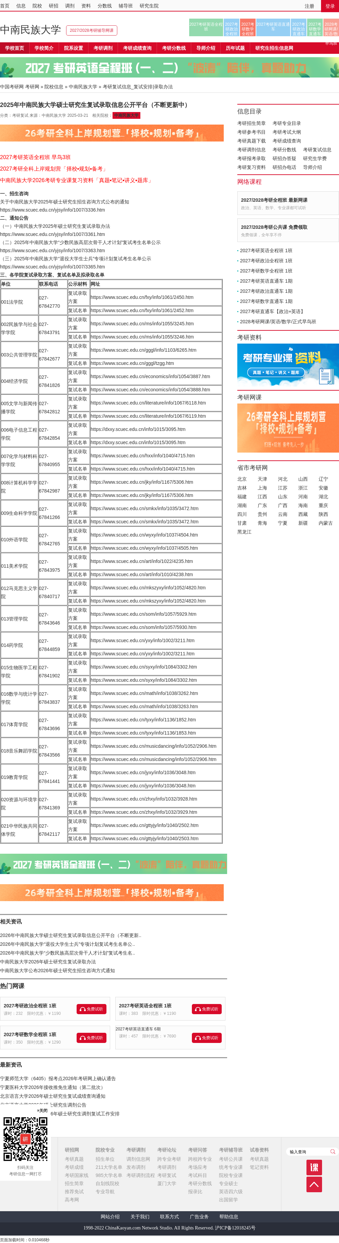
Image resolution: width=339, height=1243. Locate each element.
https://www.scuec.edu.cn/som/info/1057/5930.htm (143, 627)
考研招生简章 (251, 123)
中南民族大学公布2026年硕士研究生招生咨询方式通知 (57, 970)
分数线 (105, 5)
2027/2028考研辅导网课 (92, 30)
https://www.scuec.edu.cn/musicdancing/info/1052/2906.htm (153, 746)
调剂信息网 (138, 1159)
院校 (37, 5)
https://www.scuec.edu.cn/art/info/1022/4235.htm (142, 561)
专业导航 (105, 1191)
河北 (282, 479)
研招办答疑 (284, 158)
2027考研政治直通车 (298, 29)
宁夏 (282, 523)
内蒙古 (326, 523)
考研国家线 (76, 1175)
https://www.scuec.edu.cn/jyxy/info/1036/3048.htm (143, 772)
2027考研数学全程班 (248, 29)
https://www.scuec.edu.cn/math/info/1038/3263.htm (144, 706)
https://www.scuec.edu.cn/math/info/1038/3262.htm (144, 693)
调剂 (70, 5)
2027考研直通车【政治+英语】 (272, 311)
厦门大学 (166, 1183)
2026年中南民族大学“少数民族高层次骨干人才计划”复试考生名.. (67, 953)
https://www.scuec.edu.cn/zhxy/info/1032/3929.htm (144, 812)
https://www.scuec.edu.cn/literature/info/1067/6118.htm (148, 403)
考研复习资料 (251, 167)
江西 (262, 496)
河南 (303, 496)
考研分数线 (284, 149)
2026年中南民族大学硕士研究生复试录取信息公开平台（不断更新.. (70, 935)
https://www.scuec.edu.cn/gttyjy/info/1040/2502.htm (144, 825)
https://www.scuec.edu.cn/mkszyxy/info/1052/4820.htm (148, 587)
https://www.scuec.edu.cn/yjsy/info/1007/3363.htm (52, 250)
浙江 (303, 487)
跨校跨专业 (200, 1159)
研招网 (72, 1150)
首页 (4, 5)
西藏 (303, 514)
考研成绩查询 (287, 141)
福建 (242, 496)
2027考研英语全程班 (206, 26)
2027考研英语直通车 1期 (266, 281)
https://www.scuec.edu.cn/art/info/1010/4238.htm (142, 574)
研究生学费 (315, 158)
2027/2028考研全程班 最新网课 (274, 200)
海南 (303, 505)
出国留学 (228, 1199)
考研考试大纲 (287, 132)
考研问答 (197, 1150)
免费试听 (95, 1009)
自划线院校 (107, 1183)
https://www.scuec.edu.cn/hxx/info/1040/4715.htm (143, 455)
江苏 (282, 487)
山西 (303, 479)
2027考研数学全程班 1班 (30, 1034)
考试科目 (197, 1175)
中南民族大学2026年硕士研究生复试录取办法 (48, 961)
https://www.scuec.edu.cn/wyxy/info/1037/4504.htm (144, 535)
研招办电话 (284, 167)
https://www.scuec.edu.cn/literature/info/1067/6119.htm (148, 416)
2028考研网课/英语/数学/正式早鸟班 (331, 29)
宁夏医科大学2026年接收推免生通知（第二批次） (52, 1087)
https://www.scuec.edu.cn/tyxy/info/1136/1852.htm (143, 719)
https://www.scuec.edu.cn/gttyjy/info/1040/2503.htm (144, 838)
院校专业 (105, 1150)
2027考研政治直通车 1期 (266, 291)
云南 (282, 514)
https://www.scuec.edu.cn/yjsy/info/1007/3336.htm (52, 210)
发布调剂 (135, 1167)
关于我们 (140, 1216)
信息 (21, 5)
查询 (333, 1152)
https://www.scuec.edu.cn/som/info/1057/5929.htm (143, 614)
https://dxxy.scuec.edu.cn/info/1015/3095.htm (138, 429)
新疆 (303, 523)
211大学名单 (109, 1167)
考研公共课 (231, 1159)
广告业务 (199, 1216)
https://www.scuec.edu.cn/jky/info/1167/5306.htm (142, 482)
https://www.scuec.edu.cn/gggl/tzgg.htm (132, 363)
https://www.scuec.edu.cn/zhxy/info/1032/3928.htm (144, 799)
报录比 (195, 1191)
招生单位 (105, 1159)
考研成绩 (74, 1167)
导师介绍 (205, 48)
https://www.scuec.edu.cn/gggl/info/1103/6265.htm (143, 350)
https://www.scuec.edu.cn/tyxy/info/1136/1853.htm (143, 733)
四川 (242, 514)
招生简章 (74, 1183)
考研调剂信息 (251, 149)
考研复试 (166, 1175)
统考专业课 (231, 1167)
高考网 (72, 1199)
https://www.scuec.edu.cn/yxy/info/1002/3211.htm (143, 640)
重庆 (323, 505)
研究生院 (149, 5)
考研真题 (74, 1159)
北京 (242, 479)
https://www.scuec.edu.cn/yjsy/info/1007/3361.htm (52, 234)
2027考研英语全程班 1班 (145, 1005)
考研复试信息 (317, 149)
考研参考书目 (251, 132)
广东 (262, 505)
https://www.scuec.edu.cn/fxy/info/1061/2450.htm (142, 297)
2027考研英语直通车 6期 (138, 1029)
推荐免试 (74, 1191)
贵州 (262, 514)
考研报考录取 (251, 158)
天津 (262, 479)
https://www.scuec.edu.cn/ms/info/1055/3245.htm (142, 323)
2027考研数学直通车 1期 (266, 301)
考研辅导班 (231, 1150)
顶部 (314, 1184)
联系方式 (169, 1216)
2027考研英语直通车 (273, 26)
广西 (282, 505)
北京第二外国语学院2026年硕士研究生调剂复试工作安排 (60, 1113)
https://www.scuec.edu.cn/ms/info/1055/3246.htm (142, 337)
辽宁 (323, 479)
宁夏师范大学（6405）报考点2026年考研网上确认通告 (58, 1078)
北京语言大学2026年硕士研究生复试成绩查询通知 (52, 1096)
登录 (330, 6)
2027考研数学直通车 (315, 29)
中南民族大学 (30, 29)
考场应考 (197, 1167)
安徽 (323, 487)
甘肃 (242, 523)
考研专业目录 (287, 123)
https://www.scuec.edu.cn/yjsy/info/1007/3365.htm (52, 266)
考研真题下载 (251, 141)
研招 (53, 5)
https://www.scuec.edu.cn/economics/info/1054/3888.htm (150, 389)
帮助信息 (228, 1216)
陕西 (323, 514)
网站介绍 (110, 1216)
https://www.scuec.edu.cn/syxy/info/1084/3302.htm (144, 667)
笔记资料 (259, 1167)
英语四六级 (231, 1191)
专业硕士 (228, 1183)
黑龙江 (244, 532)
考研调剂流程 (140, 1175)
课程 (314, 1167)
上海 (262, 487)
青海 (262, 523)
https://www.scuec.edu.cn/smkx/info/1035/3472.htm (144, 508)
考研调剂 (103, 48)
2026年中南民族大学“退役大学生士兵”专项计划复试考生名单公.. (67, 944)
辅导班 (126, 5)
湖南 (242, 505)
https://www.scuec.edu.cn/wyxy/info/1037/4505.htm (144, 548)
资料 (86, 5)
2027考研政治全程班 (231, 29)
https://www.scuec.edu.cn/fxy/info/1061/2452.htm (142, 310)
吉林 (242, 487)
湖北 (323, 496)
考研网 (32, 86)
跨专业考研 (169, 1159)
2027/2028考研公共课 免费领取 (274, 227)
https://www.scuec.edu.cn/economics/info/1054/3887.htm (150, 376)
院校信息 (53, 86)
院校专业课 (231, 1175)
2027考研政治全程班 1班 (30, 1005)
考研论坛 (166, 1150)
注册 (309, 6)
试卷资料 (259, 1150)
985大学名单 (109, 1175)
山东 (282, 496)
